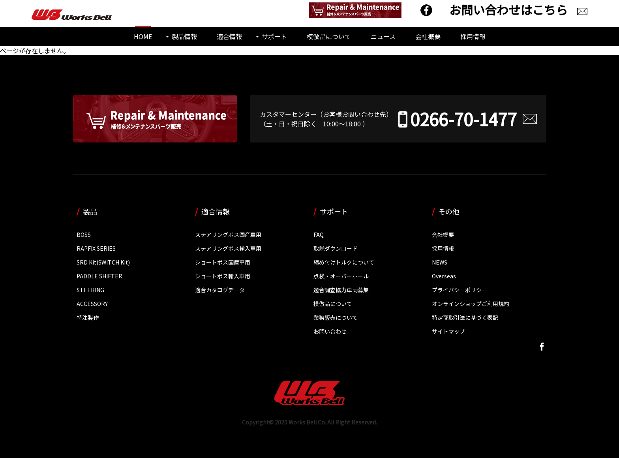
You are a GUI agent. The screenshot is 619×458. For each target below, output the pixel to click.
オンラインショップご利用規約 (470, 304)
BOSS (84, 234)
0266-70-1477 (463, 118)
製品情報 (184, 36)
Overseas (444, 276)
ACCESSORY (92, 304)
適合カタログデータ (220, 290)
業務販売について (335, 317)
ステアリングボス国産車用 (228, 234)
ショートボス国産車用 (222, 262)
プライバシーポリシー (459, 290)
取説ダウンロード (335, 248)
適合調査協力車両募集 (341, 290)
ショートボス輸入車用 (222, 276)
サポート (274, 36)
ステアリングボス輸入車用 (228, 248)
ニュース (383, 36)
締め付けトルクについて (343, 262)
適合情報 (229, 36)
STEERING (90, 290)
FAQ (318, 234)
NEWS (439, 262)
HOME (143, 36)
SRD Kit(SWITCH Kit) (103, 262)
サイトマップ (448, 331)
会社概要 (428, 36)
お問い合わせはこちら (508, 9)
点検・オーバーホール (341, 276)
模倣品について (329, 36)
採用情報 (473, 36)
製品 (90, 211)
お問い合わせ (330, 331)
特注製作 (88, 317)
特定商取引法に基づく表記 (465, 317)
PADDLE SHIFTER (99, 276)
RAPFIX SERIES (96, 248)
